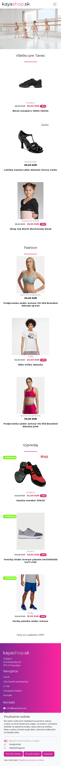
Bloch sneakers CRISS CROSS (31, 111)
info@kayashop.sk (16, 708)
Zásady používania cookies (31, 760)
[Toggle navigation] (55, 4)
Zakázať (48, 754)
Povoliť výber (32, 754)
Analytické (15, 744)
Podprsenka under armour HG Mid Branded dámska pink (31, 425)
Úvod (6, 677)
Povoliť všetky (13, 754)
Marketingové (17, 748)
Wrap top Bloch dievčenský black (30, 229)
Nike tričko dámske (30, 364)
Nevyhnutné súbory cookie (24, 741)
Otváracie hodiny (12, 691)
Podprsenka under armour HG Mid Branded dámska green (31, 304)
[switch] (6, 744)
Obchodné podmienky (15, 681)
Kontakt (7, 695)
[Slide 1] (28, 45)
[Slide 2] (33, 45)
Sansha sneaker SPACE (30, 500)
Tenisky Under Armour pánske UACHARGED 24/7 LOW (31, 560)
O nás (6, 686)
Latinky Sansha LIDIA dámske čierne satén (30, 170)
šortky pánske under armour (30, 621)
